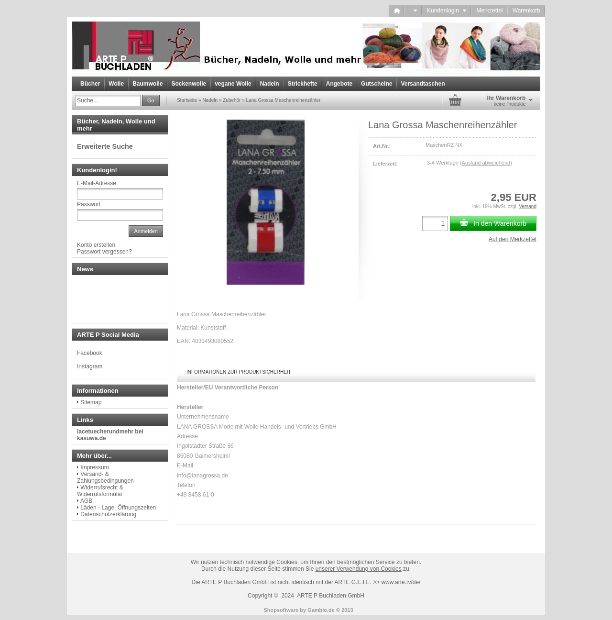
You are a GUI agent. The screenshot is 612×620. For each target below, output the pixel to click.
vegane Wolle (233, 83)
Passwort (88, 204)
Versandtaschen (423, 83)
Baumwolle (147, 83)
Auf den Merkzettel (512, 239)
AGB (86, 501)
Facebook (89, 353)
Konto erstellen (96, 245)
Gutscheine (376, 83)
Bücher (90, 83)
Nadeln (269, 83)
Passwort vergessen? (104, 251)
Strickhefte (302, 83)
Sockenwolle (188, 83)
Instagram (89, 366)
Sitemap (90, 402)
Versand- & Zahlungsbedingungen (105, 477)
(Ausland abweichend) (486, 163)
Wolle (116, 83)
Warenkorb (526, 10)
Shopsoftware (280, 610)
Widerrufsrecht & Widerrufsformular (100, 491)
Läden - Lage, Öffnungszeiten (118, 507)
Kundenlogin (447, 10)
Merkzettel (489, 10)
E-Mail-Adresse (96, 183)
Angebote (339, 83)
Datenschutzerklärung (108, 514)
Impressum (94, 467)
